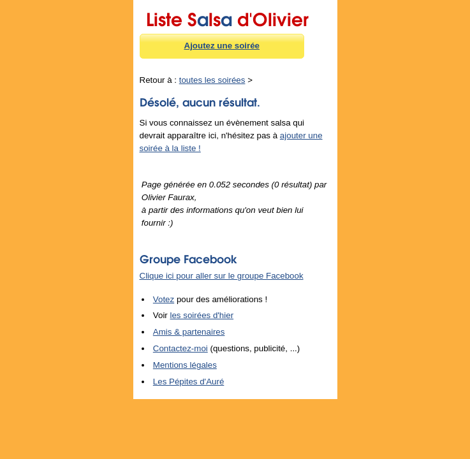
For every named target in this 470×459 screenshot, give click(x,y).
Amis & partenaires (189, 332)
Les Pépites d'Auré (188, 381)
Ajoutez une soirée (222, 45)
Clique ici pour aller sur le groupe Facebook (222, 275)
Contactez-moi (180, 348)
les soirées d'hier (202, 315)
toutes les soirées (212, 80)
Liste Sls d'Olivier (227, 17)
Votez (163, 299)
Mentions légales (185, 365)
